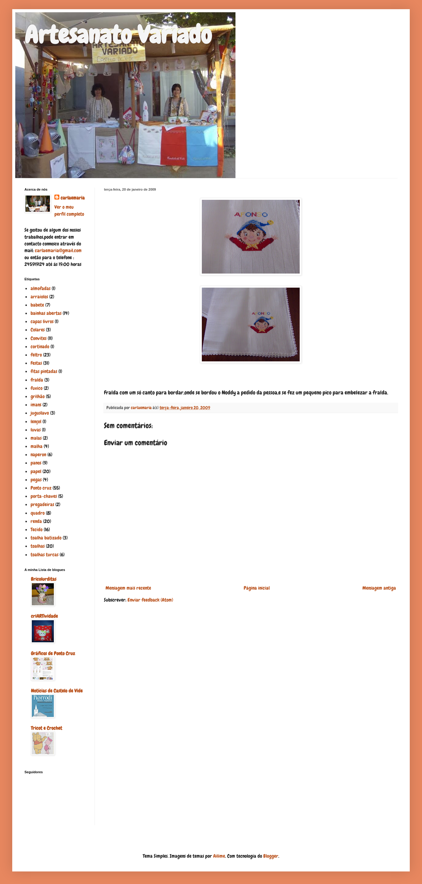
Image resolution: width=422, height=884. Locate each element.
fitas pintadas (44, 371)
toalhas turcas (44, 554)
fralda (37, 380)
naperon (38, 454)
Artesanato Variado (118, 34)
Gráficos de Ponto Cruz (53, 653)
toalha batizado (46, 538)
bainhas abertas (46, 313)
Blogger (270, 856)
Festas (36, 363)
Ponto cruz (41, 488)
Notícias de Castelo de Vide (57, 691)
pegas (36, 479)
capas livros (42, 321)
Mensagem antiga (379, 588)
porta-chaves (44, 496)
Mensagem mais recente (128, 588)
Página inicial (257, 588)
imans (36, 404)
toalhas (38, 546)
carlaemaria (73, 198)
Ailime (219, 856)
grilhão (38, 396)
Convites (38, 338)
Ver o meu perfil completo (69, 210)
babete (37, 305)
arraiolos (39, 296)
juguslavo (40, 413)
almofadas (40, 288)
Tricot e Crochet (46, 728)
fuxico (37, 388)
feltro (36, 355)
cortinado (40, 346)
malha (37, 446)
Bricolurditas (43, 579)
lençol (36, 421)
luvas (36, 430)
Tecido (37, 529)
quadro (38, 513)
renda (36, 521)
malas (36, 438)
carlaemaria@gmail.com (58, 250)
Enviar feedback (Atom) (150, 600)
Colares (38, 329)
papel (36, 471)
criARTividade (44, 616)
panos (36, 463)
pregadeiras (42, 504)
